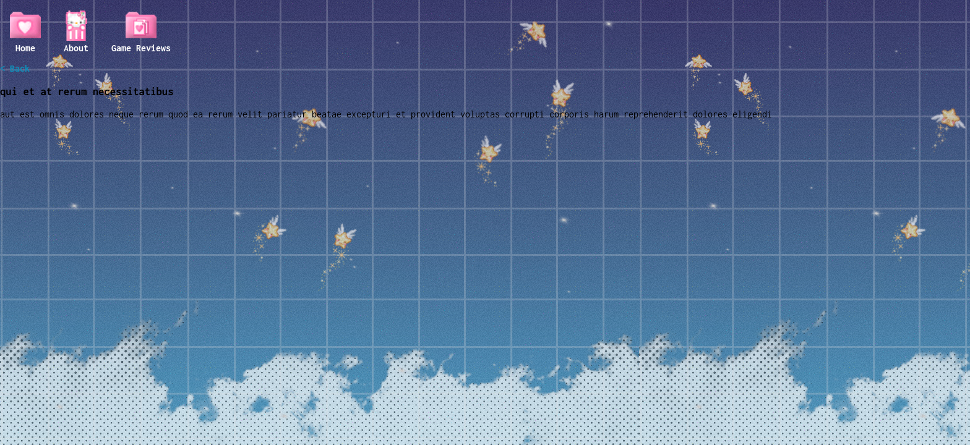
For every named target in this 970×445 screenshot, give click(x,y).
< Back (15, 68)
